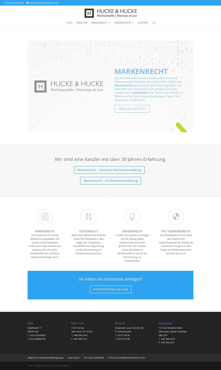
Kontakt (143, 23)
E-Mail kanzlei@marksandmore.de (126, 357)
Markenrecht (99, 23)
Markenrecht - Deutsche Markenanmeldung (109, 170)
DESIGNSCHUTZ (122, 23)
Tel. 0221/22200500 (94, 357)
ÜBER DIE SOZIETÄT (132, 114)
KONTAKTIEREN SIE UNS (110, 289)
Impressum (74, 357)
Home (69, 23)
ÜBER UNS (82, 23)
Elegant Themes (43, 366)
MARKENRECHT (141, 76)
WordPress (65, 366)
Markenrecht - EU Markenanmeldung (110, 181)
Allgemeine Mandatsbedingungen (46, 357)
